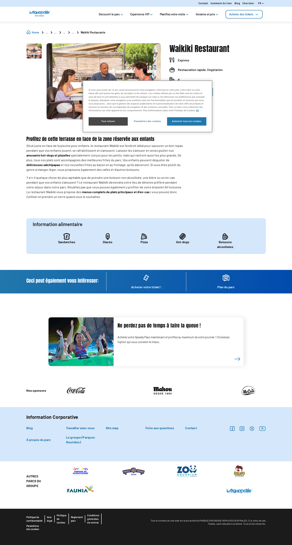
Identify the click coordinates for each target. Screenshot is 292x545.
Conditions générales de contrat (93, 519)
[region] (147, 106)
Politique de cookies (61, 519)
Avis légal (49, 519)
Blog (237, 3)
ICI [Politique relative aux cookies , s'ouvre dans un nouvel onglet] (197, 110)
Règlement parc (77, 519)
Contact (203, 3)
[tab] (244, 14)
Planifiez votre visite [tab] (174, 14)
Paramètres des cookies (32, 527)
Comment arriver (221, 3)
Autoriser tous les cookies (186, 121)
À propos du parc (38, 440)
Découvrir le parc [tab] (111, 14)
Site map (112, 428)
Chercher (248, 3)
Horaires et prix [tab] (207, 14)
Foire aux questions (160, 428)
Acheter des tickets (244, 14)
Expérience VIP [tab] (141, 14)
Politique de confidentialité (34, 519)
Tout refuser (108, 121)
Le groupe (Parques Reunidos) (80, 439)
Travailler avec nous (80, 428)
